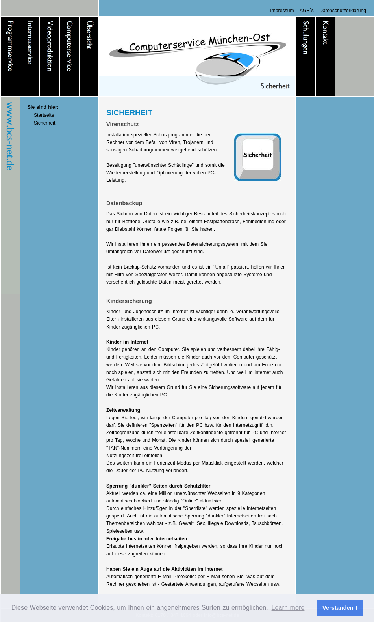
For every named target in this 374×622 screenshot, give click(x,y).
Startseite (44, 115)
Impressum (282, 10)
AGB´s (307, 10)
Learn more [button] (288, 607)
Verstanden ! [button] (339, 608)
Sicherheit (44, 123)
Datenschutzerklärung (342, 10)
